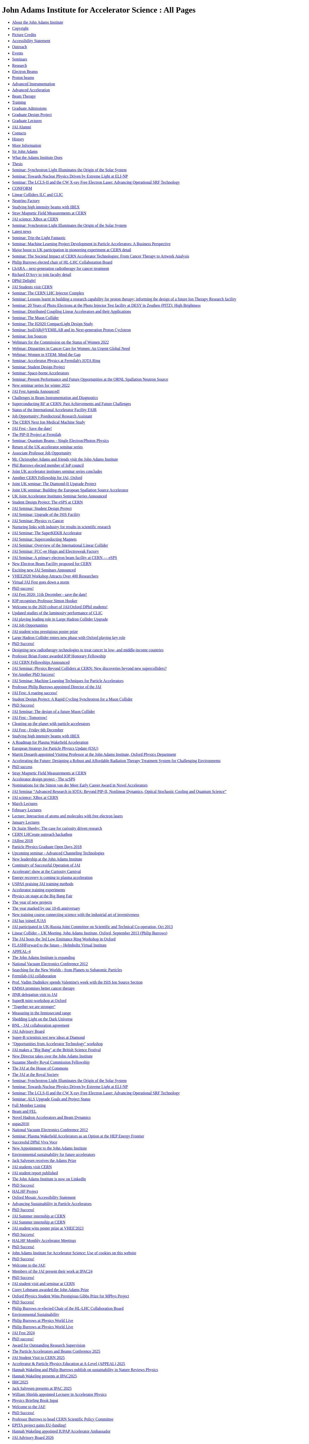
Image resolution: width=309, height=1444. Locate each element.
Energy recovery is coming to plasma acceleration (52, 877)
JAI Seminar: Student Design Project (42, 508)
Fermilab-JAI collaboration (34, 976)
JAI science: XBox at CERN (35, 219)
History (18, 139)
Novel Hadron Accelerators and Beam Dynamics (51, 1117)
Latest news (21, 231)
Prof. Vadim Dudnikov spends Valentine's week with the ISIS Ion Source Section (77, 982)
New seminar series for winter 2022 (41, 385)
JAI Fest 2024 (23, 1333)
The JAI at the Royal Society (35, 1074)
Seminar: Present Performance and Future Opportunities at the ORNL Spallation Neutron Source (90, 379)
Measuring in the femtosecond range (41, 1013)
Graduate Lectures (27, 121)
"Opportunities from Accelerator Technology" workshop (57, 1044)
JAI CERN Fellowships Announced (41, 662)
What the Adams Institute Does (37, 157)
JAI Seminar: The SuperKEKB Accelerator (47, 533)
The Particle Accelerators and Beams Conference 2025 (56, 1351)
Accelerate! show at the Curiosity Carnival (46, 871)
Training (19, 102)
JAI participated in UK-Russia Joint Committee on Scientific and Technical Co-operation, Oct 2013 (92, 927)
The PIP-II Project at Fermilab (36, 434)
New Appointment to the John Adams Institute (49, 1148)
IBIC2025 (20, 1382)
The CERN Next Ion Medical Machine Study (48, 422)
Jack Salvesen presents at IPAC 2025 (42, 1388)
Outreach (19, 47)
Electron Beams (25, 71)
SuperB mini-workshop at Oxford (39, 1000)
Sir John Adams (25, 151)
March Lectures (25, 803)
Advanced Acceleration (31, 90)
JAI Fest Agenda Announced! (36, 391)
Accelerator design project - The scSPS (43, 779)
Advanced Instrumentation (33, 84)
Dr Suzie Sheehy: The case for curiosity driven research (57, 828)
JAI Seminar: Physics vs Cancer (38, 521)
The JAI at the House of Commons (40, 1068)
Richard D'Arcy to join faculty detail (41, 274)
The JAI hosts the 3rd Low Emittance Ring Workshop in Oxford (64, 939)
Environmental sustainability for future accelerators (53, 1154)
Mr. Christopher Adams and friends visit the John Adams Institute (65, 459)
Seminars (19, 59)
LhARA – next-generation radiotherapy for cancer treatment (60, 268)
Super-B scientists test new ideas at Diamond (48, 1037)
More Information (26, 145)
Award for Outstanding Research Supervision (48, 1345)
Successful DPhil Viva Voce (34, 1142)
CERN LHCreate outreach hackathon (42, 834)
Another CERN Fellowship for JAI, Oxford (47, 478)
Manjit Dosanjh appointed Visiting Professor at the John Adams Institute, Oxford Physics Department (94, 754)
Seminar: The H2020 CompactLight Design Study (52, 324)
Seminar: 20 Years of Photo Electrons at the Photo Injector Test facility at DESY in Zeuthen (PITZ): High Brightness (106, 305)
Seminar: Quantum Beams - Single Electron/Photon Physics (60, 440)
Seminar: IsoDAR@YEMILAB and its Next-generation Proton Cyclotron (71, 330)
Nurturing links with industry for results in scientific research (61, 527)
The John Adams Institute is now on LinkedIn (49, 1179)
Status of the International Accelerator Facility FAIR (54, 410)
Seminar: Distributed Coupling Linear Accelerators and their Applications (71, 311)
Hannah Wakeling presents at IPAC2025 (44, 1376)
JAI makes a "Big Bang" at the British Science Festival (56, 1050)
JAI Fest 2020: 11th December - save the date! (49, 594)
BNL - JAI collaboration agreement (40, 1025)
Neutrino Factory (26, 201)
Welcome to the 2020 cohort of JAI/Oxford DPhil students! (60, 607)
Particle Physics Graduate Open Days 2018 (47, 847)
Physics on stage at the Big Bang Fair (42, 896)
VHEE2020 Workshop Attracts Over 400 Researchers (55, 576)
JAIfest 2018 (22, 841)
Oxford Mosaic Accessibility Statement (44, 1197)
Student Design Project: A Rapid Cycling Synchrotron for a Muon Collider (72, 699)
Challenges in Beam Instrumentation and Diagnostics (55, 398)
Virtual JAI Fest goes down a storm (40, 582)
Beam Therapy (24, 96)
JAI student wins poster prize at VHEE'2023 (47, 1228)
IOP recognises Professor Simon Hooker (44, 601)
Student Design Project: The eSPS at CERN (47, 502)
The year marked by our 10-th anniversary (46, 908)
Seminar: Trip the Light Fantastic (38, 238)
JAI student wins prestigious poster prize (45, 631)
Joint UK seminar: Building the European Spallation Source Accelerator (70, 490)
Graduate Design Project (32, 115)
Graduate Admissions (29, 108)
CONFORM (22, 188)
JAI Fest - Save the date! (32, 428)
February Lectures (27, 810)
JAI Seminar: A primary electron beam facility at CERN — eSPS (64, 558)
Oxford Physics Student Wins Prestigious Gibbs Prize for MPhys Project (70, 1296)
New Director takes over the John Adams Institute (52, 1056)
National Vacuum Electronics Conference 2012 (50, 964)
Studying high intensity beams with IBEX (46, 207)
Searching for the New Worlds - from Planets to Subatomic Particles (67, 970)
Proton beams (23, 77)
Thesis (17, 164)
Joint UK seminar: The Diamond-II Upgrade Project (54, 484)
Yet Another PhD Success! (33, 674)
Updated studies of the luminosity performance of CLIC (57, 613)
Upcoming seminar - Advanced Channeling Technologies (58, 853)
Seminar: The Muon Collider (35, 318)
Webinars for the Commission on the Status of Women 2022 (60, 342)
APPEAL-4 (21, 951)
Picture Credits (24, 35)
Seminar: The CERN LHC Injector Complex (48, 293)
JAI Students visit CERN (32, 287)
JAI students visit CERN (32, 1167)
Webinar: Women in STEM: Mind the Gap (46, 354)
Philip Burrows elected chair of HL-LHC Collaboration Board (62, 262)
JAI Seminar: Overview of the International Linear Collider (60, 545)
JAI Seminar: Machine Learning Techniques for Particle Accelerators (67, 681)
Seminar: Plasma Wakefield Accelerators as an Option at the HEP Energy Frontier (78, 1136)
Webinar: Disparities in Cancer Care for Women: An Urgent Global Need (71, 348)
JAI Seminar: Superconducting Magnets (44, 539)
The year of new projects (32, 902)
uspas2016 (20, 1124)
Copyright (20, 28)
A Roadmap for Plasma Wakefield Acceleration (50, 742)
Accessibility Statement (31, 41)
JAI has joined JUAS (29, 921)
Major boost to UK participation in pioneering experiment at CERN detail (71, 250)
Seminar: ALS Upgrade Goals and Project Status (51, 1099)
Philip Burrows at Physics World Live (42, 1320)
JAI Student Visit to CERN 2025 (38, 1357)
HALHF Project (25, 1191)
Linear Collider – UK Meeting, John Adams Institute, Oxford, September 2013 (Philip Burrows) (89, 933)
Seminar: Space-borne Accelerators (40, 373)
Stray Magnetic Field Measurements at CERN (49, 213)
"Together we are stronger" (33, 1007)
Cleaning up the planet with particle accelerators (51, 723)
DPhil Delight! (24, 281)
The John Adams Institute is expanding (43, 957)
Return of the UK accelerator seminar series (47, 447)
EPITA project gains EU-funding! (39, 1425)
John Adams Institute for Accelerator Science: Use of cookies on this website (74, 1253)
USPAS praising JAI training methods (42, 884)
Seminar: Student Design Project (38, 367)
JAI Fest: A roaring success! (34, 693)
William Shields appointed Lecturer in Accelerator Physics (59, 1394)
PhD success (22, 767)
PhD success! (23, 588)
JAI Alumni (21, 127)
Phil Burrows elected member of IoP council (48, 465)
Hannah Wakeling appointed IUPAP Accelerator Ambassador (61, 1431)
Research (19, 65)
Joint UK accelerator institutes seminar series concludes (57, 471)
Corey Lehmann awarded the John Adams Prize (50, 1290)
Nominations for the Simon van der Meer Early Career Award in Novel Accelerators (80, 785)
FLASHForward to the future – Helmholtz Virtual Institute (59, 945)
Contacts (19, 133)
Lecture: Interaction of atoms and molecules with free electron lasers (67, 816)
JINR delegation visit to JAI (34, 994)
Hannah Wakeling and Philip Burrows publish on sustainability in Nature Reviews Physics (85, 1370)
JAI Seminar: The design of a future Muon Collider (53, 711)
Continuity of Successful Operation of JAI (46, 865)
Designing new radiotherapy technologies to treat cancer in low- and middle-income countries (87, 650)
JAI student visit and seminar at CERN (43, 1284)
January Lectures (26, 822)
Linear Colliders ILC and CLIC (37, 194)
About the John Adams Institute (37, 22)
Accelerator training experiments (38, 890)
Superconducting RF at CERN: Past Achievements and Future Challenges (71, 404)
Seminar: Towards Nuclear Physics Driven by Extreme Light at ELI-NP (70, 176)
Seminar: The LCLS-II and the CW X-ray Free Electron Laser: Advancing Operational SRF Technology (96, 182)
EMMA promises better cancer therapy (43, 988)
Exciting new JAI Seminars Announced (44, 570)
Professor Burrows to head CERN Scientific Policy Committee (62, 1419)
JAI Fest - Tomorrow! (29, 717)
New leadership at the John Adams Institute (47, 859)
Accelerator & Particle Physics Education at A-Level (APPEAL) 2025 (68, 1364)
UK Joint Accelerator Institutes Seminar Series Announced (59, 496)
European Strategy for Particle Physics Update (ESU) (55, 748)
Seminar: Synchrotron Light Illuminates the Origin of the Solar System (69, 170)
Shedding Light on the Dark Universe (42, 1019)
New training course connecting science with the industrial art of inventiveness (75, 914)
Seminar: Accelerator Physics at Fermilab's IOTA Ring (56, 360)
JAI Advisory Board (28, 1031)
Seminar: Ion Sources (29, 336)
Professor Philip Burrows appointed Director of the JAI (56, 687)
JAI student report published (35, 1173)
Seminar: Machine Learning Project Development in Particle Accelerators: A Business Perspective (91, 244)
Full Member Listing (29, 1105)
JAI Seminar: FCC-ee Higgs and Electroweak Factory (55, 551)
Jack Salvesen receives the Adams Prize (44, 1160)
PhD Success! (23, 644)
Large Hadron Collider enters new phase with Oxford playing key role (68, 637)
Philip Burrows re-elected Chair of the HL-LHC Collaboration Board (68, 1308)
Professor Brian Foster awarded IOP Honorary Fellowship (59, 656)
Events (17, 53)
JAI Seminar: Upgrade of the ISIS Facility (46, 514)
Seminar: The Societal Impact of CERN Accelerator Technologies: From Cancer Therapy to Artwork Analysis (100, 256)
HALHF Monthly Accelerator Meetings (44, 1240)
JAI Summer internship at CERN (38, 1216)
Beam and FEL (24, 1111)
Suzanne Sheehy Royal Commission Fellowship (51, 1062)
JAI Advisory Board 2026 (33, 1437)
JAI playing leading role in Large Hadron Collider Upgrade (60, 619)
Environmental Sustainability (35, 1314)
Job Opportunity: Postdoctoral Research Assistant (52, 416)
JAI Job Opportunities (30, 625)
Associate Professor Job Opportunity (41, 453)
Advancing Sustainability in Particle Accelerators (51, 1204)
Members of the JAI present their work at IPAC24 (52, 1271)
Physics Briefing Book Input (35, 1400)
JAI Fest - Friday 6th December (37, 730)
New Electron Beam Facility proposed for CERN (51, 564)
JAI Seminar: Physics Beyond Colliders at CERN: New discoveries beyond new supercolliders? (89, 668)
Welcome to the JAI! (28, 1265)
